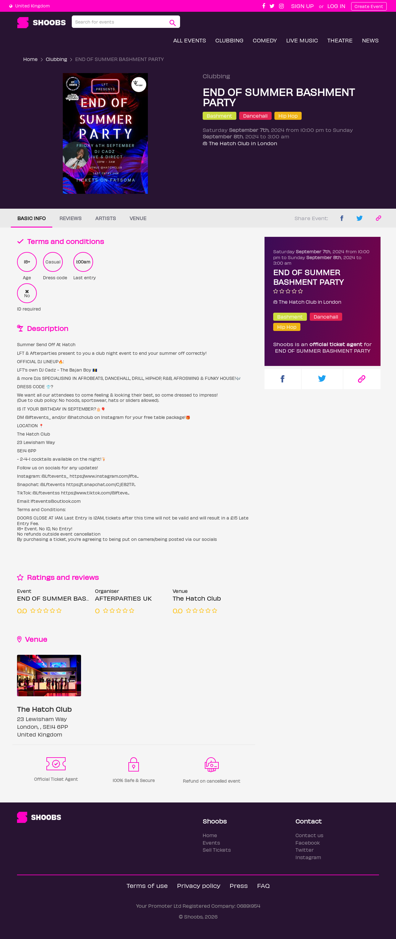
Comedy (265, 40)
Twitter (304, 850)
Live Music (302, 40)
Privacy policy (198, 885)
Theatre (340, 40)
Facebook (307, 843)
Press (239, 885)
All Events (189, 40)
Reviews (70, 218)
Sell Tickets (217, 850)
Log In (336, 5)
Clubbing (229, 40)
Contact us (309, 835)
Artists (105, 218)
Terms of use (147, 885)
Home (30, 59)
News (370, 40)
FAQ (263, 885)
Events (211, 843)
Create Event (369, 6)
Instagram (308, 857)
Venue (138, 218)
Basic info (31, 218)
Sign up (302, 5)
